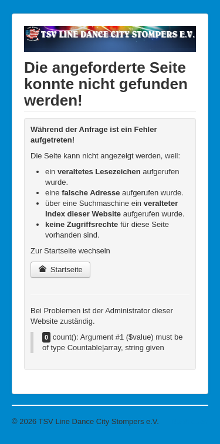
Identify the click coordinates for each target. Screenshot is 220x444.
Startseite (60, 269)
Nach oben (189, 421)
